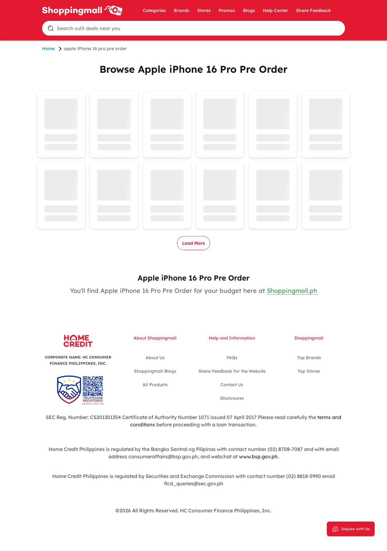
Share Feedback (313, 10)
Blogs (249, 10)
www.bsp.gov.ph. (259, 456)
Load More (193, 243)
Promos (227, 10)
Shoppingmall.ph (292, 290)
